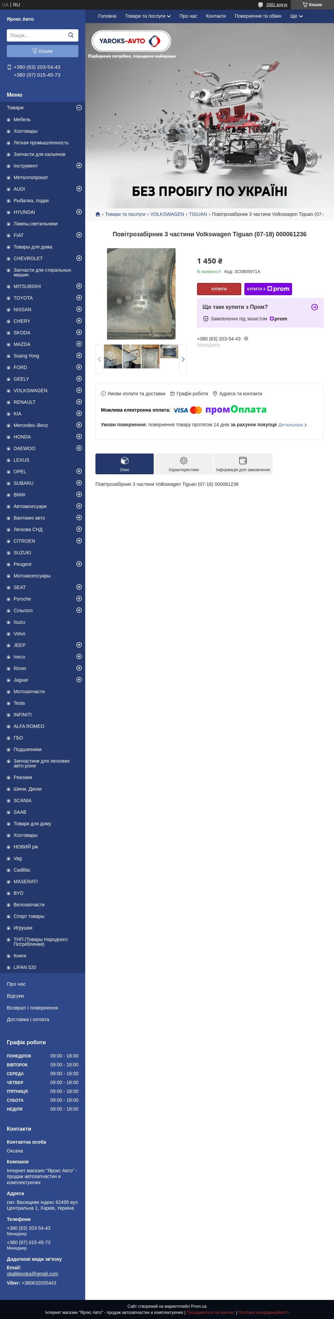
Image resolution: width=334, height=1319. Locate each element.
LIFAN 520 (25, 967)
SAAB (20, 812)
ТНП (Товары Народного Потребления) (41, 942)
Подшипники (28, 749)
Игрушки (23, 928)
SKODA (22, 332)
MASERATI (26, 881)
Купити (219, 289)
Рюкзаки (23, 777)
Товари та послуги (145, 16)
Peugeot (22, 564)
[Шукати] (70, 35)
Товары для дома (33, 247)
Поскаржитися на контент (210, 1312)
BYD (19, 893)
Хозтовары (25, 131)
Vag (18, 858)
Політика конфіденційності (263, 1312)
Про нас (16, 984)
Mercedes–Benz (31, 425)
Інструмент (26, 166)
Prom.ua (199, 1306)
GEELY (21, 379)
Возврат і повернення (32, 1008)
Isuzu (19, 622)
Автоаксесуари (30, 506)
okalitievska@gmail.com (32, 1273)
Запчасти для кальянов (39, 154)
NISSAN (22, 309)
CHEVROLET (28, 258)
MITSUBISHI (27, 286)
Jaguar (21, 680)
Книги (20, 955)
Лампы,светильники (36, 223)
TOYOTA (23, 298)
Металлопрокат (31, 177)
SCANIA (22, 800)
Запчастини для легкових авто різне (42, 763)
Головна (107, 16)
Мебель (22, 119)
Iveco (19, 657)
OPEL (20, 471)
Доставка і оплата (28, 1019)
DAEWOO (24, 448)
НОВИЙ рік (26, 846)
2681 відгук (276, 4)
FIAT (19, 235)
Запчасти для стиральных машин (42, 272)
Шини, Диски (28, 789)
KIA (17, 413)
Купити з (268, 289)
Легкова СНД (28, 529)
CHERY (22, 321)
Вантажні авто (29, 518)
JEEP (20, 645)
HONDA (22, 437)
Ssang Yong (26, 356)
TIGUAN (198, 214)
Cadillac (22, 870)
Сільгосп (23, 610)
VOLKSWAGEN (30, 390)
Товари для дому (32, 823)
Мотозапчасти (29, 691)
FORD (20, 367)
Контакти (216, 16)
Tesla (19, 703)
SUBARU (23, 483)
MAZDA (22, 344)
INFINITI (23, 714)
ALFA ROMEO (29, 726)
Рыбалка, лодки (31, 200)
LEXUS (21, 460)
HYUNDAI (24, 212)
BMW (19, 494)
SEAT (20, 587)
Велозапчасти (29, 904)
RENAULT (24, 402)
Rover (20, 668)
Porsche (22, 599)
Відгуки (15, 996)
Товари (15, 107)
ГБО (18, 738)
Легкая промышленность (41, 142)
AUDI (19, 189)
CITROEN (24, 541)
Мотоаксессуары (32, 575)
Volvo (19, 633)
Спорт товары (29, 916)
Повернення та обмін (258, 16)
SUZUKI (22, 552)
